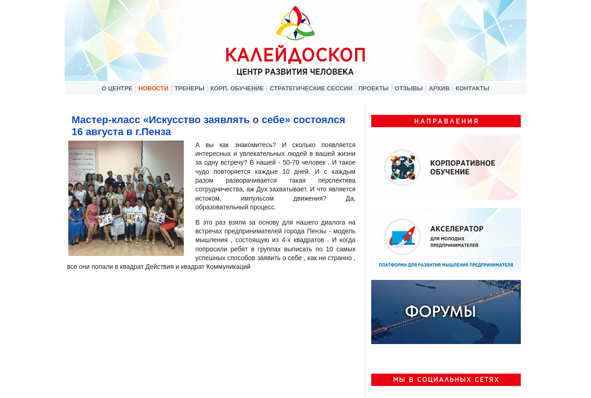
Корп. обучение (237, 88)
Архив (439, 88)
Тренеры (190, 88)
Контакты (472, 88)
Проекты (373, 88)
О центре (117, 88)
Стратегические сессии (311, 88)
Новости (154, 88)
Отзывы (409, 88)
